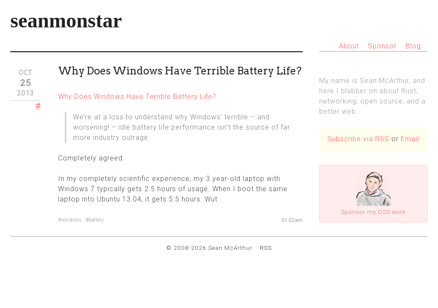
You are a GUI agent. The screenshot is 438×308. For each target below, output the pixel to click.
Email (410, 139)
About (349, 46)
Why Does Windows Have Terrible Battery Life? (137, 96)
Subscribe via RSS (358, 139)
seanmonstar (66, 20)
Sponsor (382, 46)
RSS (266, 247)
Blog (413, 46)
